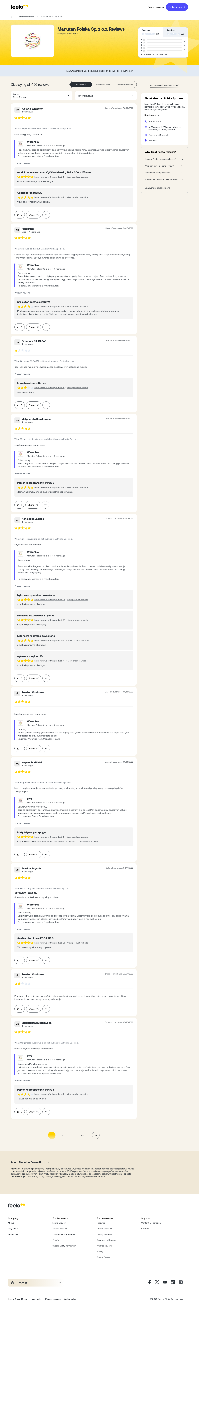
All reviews (81, 84)
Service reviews (103, 84)
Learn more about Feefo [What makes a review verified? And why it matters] (157, 187)
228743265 (155, 121)
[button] (41, 95)
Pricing (100, 1251)
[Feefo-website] (19, 7)
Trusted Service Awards (63, 1234)
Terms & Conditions (17, 1299)
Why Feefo (13, 1228)
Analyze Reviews (104, 1246)
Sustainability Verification (64, 1246)
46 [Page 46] (82, 1135)
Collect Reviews (104, 1228)
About (11, 1223)
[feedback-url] (22, 117)
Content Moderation (151, 1223)
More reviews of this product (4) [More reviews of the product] (49, 640)
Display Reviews (104, 1234)
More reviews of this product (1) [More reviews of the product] (49, 177)
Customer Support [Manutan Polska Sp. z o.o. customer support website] (158, 135)
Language (22, 1282)
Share (34, 214)
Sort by (16, 94)
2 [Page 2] (62, 1135)
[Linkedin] (173, 1283)
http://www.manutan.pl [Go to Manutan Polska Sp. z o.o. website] (67, 33)
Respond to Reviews (106, 1240)
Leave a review (59, 1223)
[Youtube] (165, 1283)
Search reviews (156, 7)
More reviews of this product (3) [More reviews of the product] (49, 620)
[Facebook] (149, 1283)
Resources (13, 1234)
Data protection (53, 1299)
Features (101, 1223)
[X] (157, 1283)
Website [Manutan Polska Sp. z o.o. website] (153, 140)
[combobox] (41, 95)
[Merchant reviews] (32, 41)
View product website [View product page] (77, 177)
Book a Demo (103, 1257)
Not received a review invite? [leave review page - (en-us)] (165, 85)
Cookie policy (69, 1299)
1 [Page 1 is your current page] (51, 1135)
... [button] (72, 1135)
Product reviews (125, 84)
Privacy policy (36, 1299)
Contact (145, 1228)
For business (177, 7)
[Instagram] (181, 1283)
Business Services (26, 17)
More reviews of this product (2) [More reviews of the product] (49, 600)
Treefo (55, 1240)
